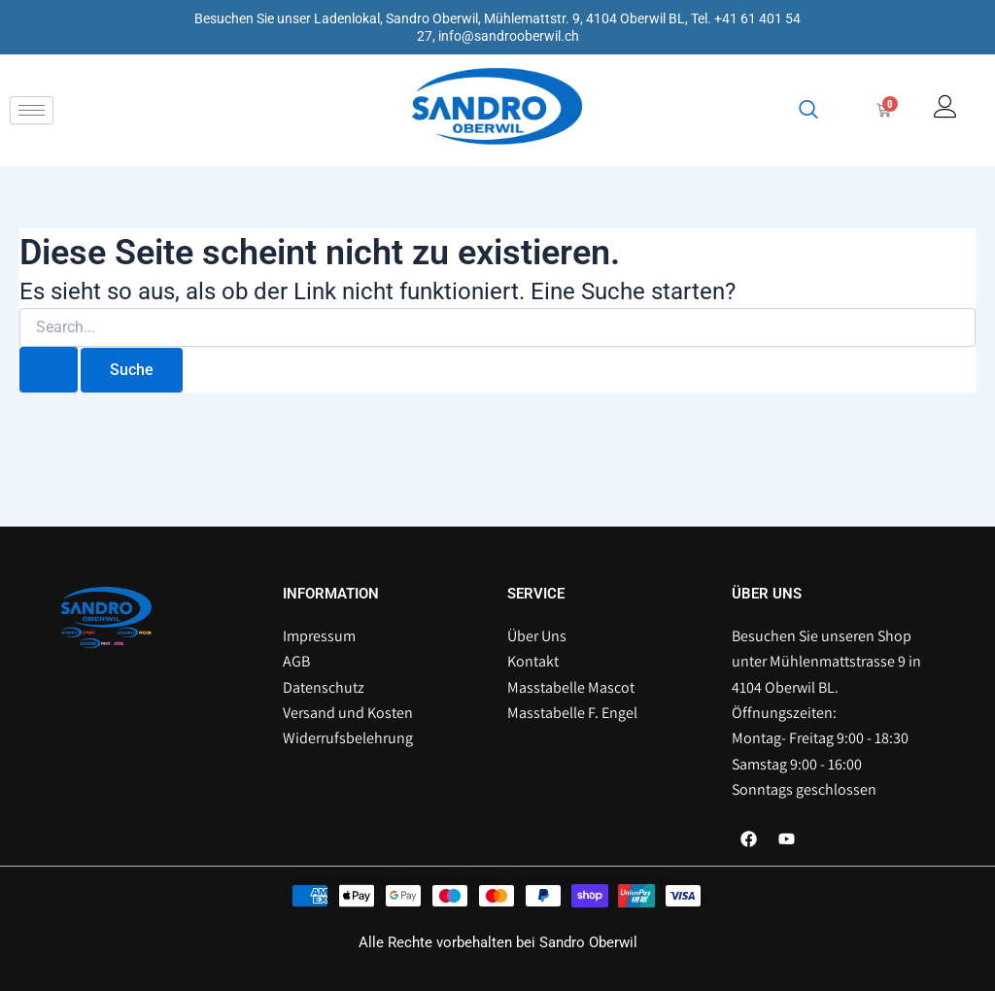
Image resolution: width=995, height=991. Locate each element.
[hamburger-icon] (31, 110)
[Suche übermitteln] (48, 370)
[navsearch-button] (808, 110)
